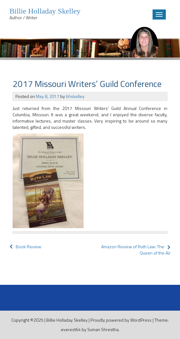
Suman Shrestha (103, 329)
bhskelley (75, 96)
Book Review (25, 246)
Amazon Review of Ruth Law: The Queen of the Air (136, 249)
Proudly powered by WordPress (121, 320)
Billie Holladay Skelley (67, 320)
